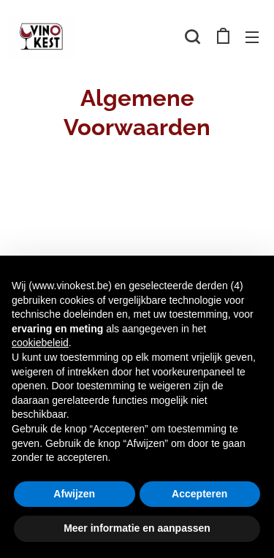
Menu (252, 37)
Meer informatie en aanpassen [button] (137, 528)
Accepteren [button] (199, 494)
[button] (192, 36)
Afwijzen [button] (74, 494)
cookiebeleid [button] (40, 342)
